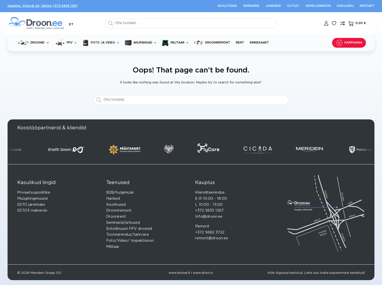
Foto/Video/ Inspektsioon (130, 240)
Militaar (176, 42)
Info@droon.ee (208, 216)
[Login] (326, 23)
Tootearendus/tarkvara (127, 234)
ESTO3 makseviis (32, 210)
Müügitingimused (32, 198)
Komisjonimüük (318, 5)
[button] (71, 24)
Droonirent (116, 216)
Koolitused (227, 5)
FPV (66, 42)
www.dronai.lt (179, 273)
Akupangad (141, 42)
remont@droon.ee (211, 238)
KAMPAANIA (349, 42)
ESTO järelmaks (31, 204)
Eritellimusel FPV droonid (129, 229)
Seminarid (251, 5)
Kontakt (367, 5)
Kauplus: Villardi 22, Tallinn (30, 6)
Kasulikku (345, 5)
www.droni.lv (203, 273)
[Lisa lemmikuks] (334, 23)
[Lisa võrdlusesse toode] (342, 23)
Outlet (293, 5)
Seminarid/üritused (123, 222)
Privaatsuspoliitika (33, 192)
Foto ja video (101, 42)
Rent (240, 42)
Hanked (113, 198)
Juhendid (273, 5)
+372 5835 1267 (65, 6)
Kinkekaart (259, 42)
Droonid (34, 42)
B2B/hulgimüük (120, 192)
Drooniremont (212, 43)
